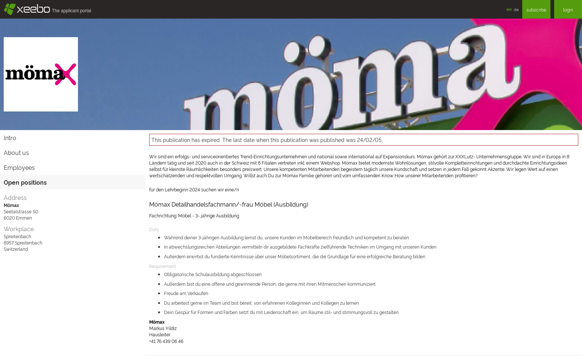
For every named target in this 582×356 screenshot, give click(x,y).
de (516, 9)
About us (16, 152)
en (509, 9)
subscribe (536, 9)
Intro (10, 137)
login (568, 9)
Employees (19, 167)
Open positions (25, 182)
